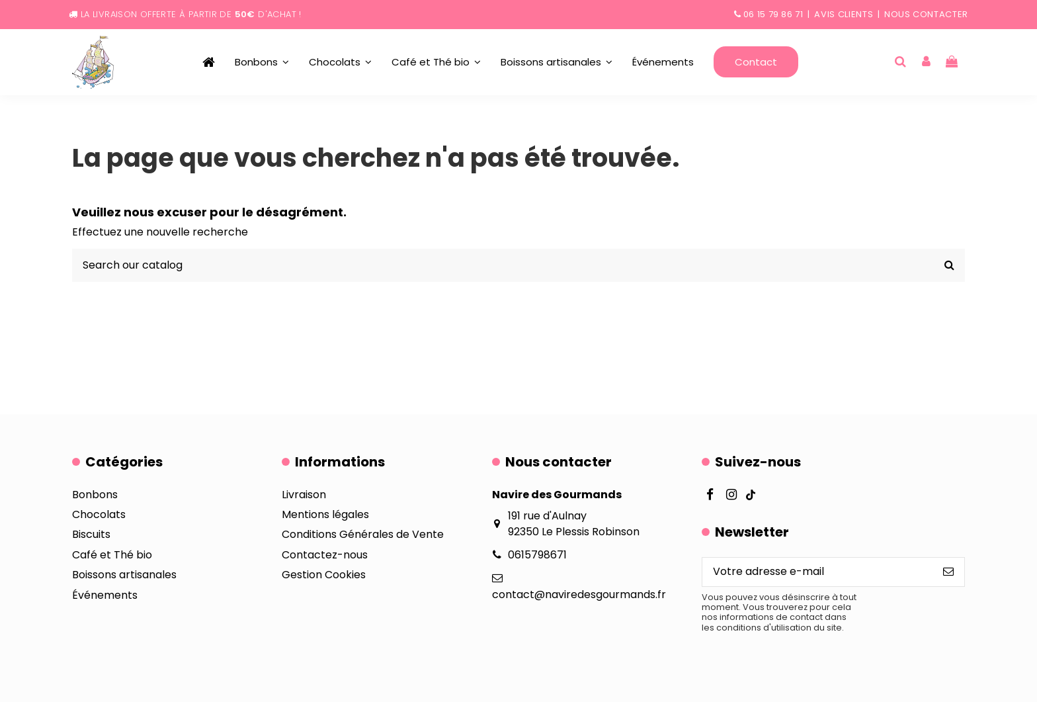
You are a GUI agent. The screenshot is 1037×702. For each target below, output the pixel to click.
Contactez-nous (325, 554)
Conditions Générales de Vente (363, 534)
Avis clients (843, 14)
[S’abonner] (948, 572)
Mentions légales (325, 514)
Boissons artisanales (124, 574)
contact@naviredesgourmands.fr (579, 594)
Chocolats (99, 514)
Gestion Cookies (324, 574)
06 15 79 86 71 (773, 14)
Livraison (304, 494)
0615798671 (537, 554)
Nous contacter (926, 14)
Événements (105, 595)
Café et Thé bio (112, 554)
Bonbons (95, 494)
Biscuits (91, 534)
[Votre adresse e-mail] (817, 572)
